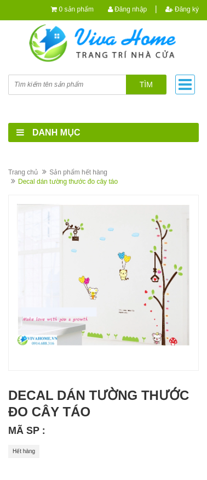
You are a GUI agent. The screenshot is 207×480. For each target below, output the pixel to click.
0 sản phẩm (76, 9)
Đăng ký (182, 9)
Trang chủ (23, 172)
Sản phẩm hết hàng (78, 172)
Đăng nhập (127, 9)
